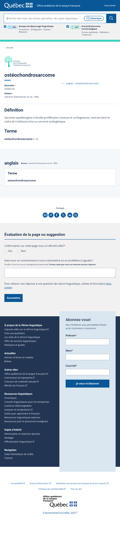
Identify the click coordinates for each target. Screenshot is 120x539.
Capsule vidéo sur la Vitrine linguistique (25, 329)
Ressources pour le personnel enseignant (26, 421)
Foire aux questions (14, 333)
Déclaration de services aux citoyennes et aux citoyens (81, 483)
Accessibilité (16, 483)
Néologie (9, 438)
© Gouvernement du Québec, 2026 (59, 512)
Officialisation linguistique (18, 441)
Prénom (71, 335)
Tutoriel (8, 458)
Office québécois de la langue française (58, 5)
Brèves (7, 361)
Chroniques (10, 398)
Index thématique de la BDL (18, 454)
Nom (69, 350)
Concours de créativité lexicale (20, 381)
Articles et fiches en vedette (18, 357)
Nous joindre (110, 5)
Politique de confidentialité (50, 489)
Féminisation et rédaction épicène (22, 434)
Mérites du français (14, 385)
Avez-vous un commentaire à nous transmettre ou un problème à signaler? (48, 260)
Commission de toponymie (18, 377)
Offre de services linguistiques (20, 341)
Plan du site (76, 489)
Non (23, 251)
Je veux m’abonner (87, 383)
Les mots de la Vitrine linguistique (22, 337)
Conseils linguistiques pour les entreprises (26, 402)
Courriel (71, 365)
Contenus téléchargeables (18, 406)
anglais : (82, 83)
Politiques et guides (14, 345)
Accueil (9, 48)
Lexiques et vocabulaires (17, 409)
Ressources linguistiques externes (22, 417)
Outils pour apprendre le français (22, 413)
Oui (10, 251)
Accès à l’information (39, 483)
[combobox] (55, 18)
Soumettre (13, 298)
